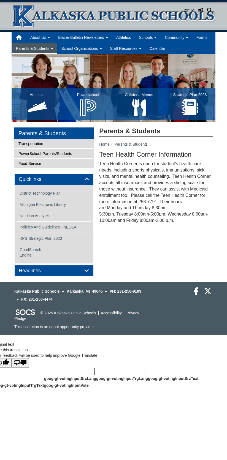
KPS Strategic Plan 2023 (41, 238)
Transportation (30, 143)
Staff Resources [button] (125, 48)
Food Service (29, 163)
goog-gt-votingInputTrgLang (122, 378)
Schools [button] (148, 37)
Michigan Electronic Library (43, 204)
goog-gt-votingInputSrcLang (70, 378)
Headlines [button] (36, 270)
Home (104, 144)
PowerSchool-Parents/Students (45, 153)
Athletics (123, 37)
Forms (201, 37)
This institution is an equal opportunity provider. (54, 327)
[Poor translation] (20, 363)
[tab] (54, 179)
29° (189, 10)
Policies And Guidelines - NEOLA (48, 227)
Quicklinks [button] (36, 179)
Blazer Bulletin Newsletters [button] (83, 37)
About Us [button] (40, 37)
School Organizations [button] (81, 48)
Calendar (157, 48)
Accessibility (111, 313)
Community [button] (176, 37)
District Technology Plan (40, 193)
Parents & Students (131, 144)
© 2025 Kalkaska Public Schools (68, 313)
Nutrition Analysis (34, 216)
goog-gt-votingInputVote (66, 385)
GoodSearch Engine (30, 252)
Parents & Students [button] (34, 48)
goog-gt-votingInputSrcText (173, 378)
